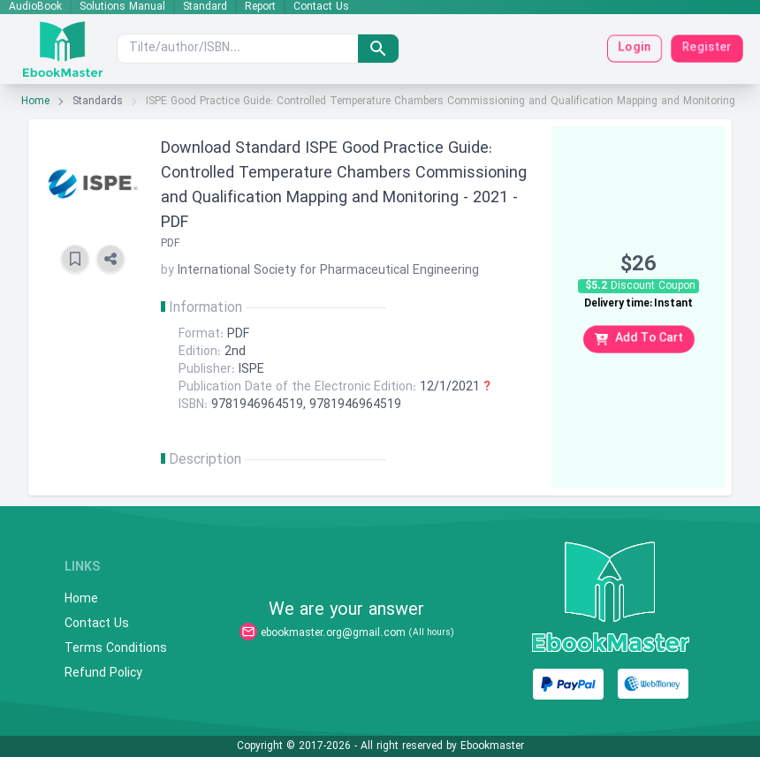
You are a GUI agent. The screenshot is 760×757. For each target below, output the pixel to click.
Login (634, 48)
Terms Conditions (116, 649)
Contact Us (321, 7)
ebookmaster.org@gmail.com (333, 633)
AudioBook (35, 7)
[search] (378, 48)
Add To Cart (639, 338)
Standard (205, 7)
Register (707, 48)
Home (35, 102)
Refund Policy (103, 674)
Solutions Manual (122, 7)
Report (260, 7)
